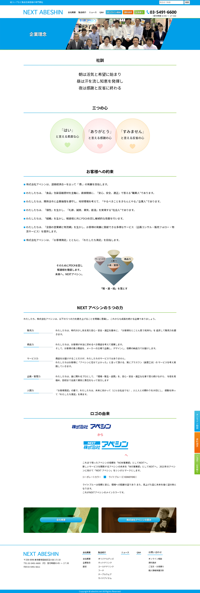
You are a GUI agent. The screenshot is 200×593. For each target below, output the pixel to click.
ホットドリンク (105, 563)
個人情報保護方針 (156, 570)
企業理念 (87, 563)
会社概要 (72, 12)
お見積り (139, 12)
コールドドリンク (106, 566)
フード (101, 570)
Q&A (101, 12)
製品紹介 (82, 12)
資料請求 (128, 12)
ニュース (93, 12)
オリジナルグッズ (106, 559)
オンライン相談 (114, 12)
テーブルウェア (105, 574)
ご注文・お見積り (156, 566)
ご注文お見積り (197, 464)
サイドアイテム (105, 578)
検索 (187, 2)
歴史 (85, 566)
